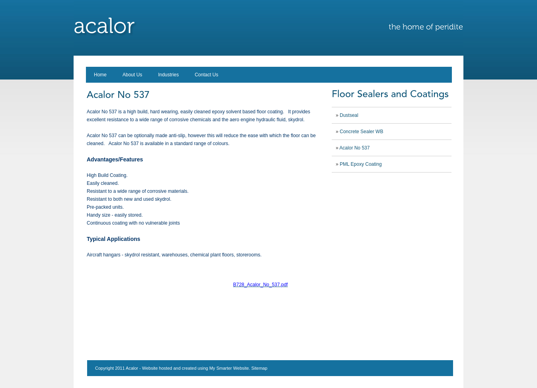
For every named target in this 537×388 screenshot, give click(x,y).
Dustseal (349, 115)
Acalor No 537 (354, 148)
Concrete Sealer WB (361, 131)
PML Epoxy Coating (361, 164)
